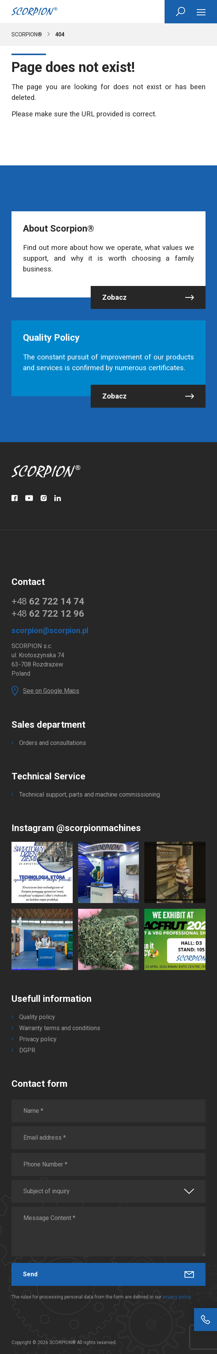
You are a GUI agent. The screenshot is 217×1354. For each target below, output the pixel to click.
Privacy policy (38, 1039)
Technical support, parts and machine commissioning (89, 794)
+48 (47, 601)
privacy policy (177, 1297)
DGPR (27, 1050)
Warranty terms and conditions (59, 1028)
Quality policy (37, 1017)
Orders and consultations (52, 742)
